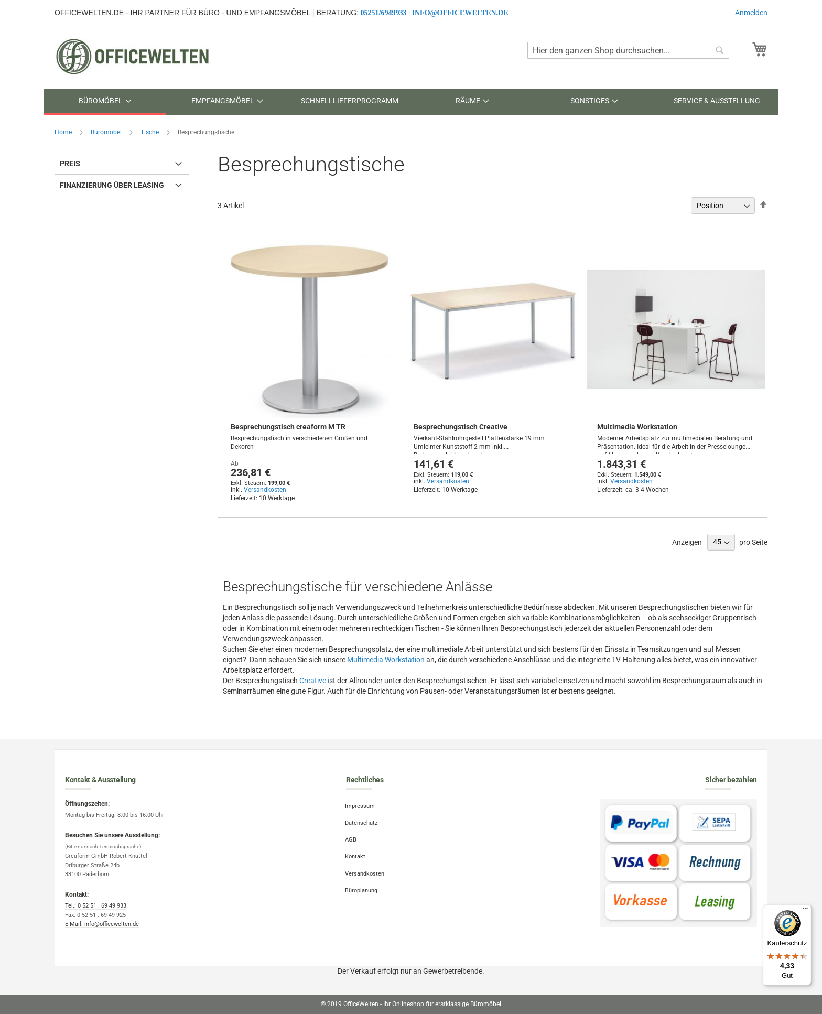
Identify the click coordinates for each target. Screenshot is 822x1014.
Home (64, 132)
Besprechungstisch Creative (460, 427)
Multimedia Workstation (637, 427)
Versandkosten (265, 489)
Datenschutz (362, 821)
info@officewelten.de (460, 13)
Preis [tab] (70, 163)
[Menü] (805, 910)
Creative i (314, 680)
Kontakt (356, 853)
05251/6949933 (384, 13)
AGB (352, 837)
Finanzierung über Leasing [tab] (112, 185)
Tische (150, 132)
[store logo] (133, 56)
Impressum (361, 805)
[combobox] (628, 50)
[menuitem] (105, 102)
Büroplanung (362, 885)
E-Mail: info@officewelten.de (102, 924)
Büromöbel (107, 132)
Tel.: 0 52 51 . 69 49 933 (95, 905)
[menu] (411, 102)
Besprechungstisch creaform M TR (288, 427)
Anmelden (751, 12)
